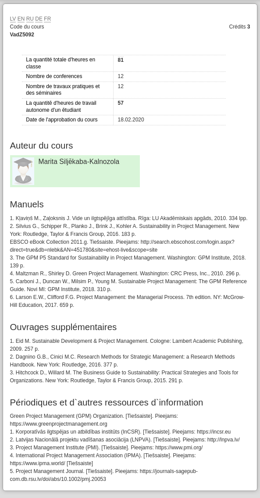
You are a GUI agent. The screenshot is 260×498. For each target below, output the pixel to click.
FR (47, 19)
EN (21, 19)
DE (39, 19)
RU (30, 19)
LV (13, 19)
